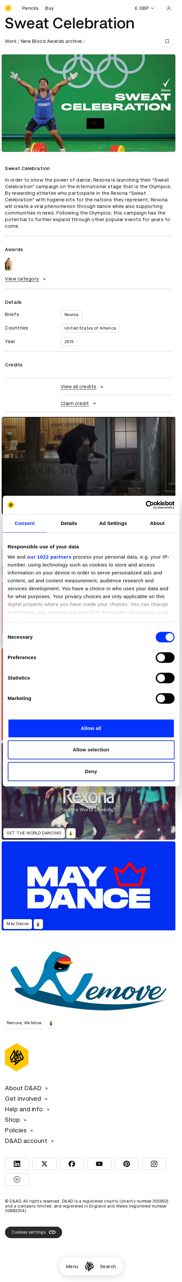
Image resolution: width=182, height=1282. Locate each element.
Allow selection (91, 749)
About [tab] (157, 523)
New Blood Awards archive (51, 41)
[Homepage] (89, 1266)
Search (108, 1266)
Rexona (71, 314)
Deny (91, 771)
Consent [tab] (25, 523)
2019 (69, 341)
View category (26, 279)
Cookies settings (33, 1232)
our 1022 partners (49, 557)
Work (11, 41)
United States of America (90, 328)
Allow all (91, 728)
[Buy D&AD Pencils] (38, 8)
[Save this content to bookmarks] (167, 41)
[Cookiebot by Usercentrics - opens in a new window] (145, 505)
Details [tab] (69, 523)
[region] (88, 465)
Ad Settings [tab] (113, 523)
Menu (72, 1266)
